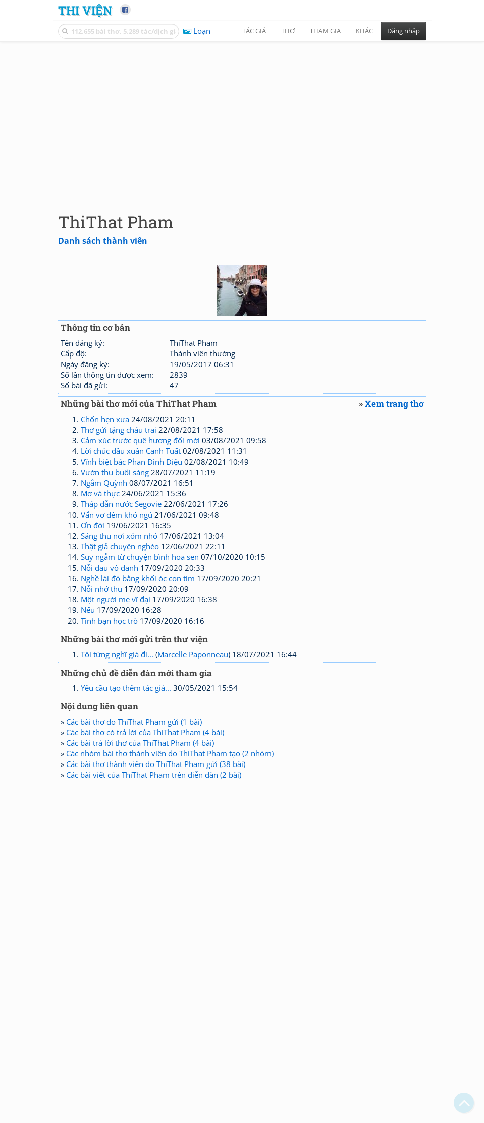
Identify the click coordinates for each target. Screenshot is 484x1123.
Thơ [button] (288, 30)
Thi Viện (85, 10)
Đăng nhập (403, 30)
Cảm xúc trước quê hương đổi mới (140, 440)
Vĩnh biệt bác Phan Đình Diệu (131, 461)
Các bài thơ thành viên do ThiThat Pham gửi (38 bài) (155, 764)
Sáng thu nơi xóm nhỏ (119, 536)
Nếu (88, 610)
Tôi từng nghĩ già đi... (117, 654)
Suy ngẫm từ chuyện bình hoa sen (140, 557)
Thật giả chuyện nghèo (120, 546)
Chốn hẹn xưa (105, 419)
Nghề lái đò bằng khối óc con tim (138, 578)
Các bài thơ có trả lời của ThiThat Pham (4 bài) (145, 732)
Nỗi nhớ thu (101, 589)
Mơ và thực (100, 493)
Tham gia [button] (325, 30)
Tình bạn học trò (109, 621)
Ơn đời (92, 525)
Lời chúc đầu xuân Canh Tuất (131, 451)
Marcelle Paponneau (192, 654)
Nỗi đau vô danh (109, 568)
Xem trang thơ (394, 404)
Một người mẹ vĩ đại (115, 599)
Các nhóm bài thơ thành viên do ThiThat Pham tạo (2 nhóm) (170, 753)
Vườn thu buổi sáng (115, 472)
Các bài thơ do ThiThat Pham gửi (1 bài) (134, 722)
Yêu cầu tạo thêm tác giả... (126, 688)
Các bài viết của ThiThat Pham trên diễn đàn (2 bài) (153, 775)
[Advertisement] (242, 118)
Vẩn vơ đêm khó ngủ (116, 514)
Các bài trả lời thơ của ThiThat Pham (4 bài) (140, 743)
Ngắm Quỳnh (104, 483)
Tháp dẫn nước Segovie (121, 504)
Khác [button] (364, 30)
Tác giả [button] (254, 30)
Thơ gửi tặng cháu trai (118, 430)
